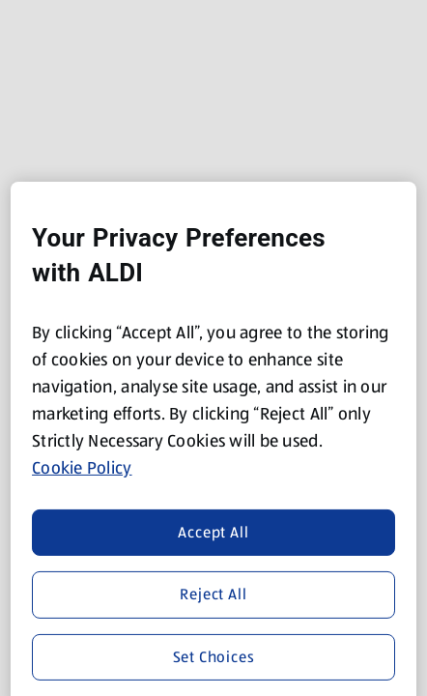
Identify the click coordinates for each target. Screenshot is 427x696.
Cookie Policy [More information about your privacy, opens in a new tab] (82, 467)
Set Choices (214, 656)
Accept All (213, 532)
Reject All (213, 594)
